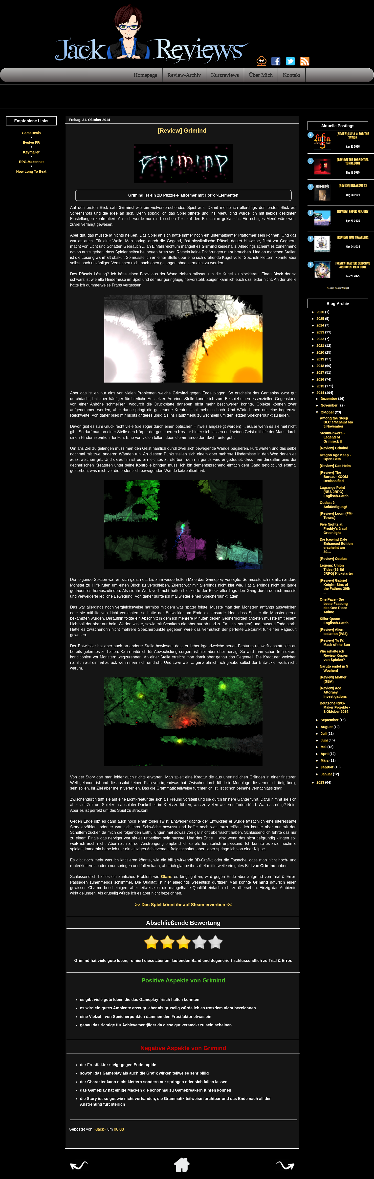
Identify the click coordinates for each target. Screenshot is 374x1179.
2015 (320, 386)
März (325, 760)
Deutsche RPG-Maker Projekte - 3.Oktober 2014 (335, 707)
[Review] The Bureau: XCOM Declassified (334, 476)
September (330, 720)
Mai (324, 747)
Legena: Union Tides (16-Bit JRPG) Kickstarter (336, 569)
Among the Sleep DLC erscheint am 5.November (336, 422)
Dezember (329, 399)
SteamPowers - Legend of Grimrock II (332, 437)
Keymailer (31, 152)
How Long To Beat (31, 171)
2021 (320, 345)
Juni (325, 740)
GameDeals (31, 133)
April (325, 754)
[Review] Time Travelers (352, 237)
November (329, 405)
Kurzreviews (225, 75)
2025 (320, 319)
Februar (327, 767)
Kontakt (291, 75)
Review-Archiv (184, 75)
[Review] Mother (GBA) (333, 679)
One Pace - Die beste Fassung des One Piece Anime (334, 605)
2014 (320, 393)
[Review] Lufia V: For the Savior (353, 135)
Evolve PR (31, 142)
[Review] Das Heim (335, 466)
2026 (320, 312)
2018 (320, 366)
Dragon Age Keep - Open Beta (335, 457)
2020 (320, 352)
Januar (327, 774)
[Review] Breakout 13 (353, 185)
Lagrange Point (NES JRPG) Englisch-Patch (334, 492)
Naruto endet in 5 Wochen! (334, 668)
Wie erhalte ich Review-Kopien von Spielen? (334, 655)
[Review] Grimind (334, 448)
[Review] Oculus (333, 559)
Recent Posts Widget (338, 288)
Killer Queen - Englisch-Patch (334, 621)
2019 (320, 359)
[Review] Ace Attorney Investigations (333, 692)
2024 (320, 325)
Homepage (145, 75)
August (327, 727)
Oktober (328, 412)
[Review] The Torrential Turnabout (353, 161)
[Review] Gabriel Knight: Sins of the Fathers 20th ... (335, 586)
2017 (320, 372)
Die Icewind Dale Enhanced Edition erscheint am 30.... (336, 545)
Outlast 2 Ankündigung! (333, 505)
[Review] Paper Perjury (352, 211)
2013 (320, 782)
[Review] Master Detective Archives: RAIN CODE (352, 265)
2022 (320, 339)
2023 (320, 332)
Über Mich (261, 75)
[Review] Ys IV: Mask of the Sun (335, 642)
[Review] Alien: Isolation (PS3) (333, 632)
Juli (324, 733)
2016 (320, 379)
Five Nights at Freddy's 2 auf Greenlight (333, 528)
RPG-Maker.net (31, 162)
